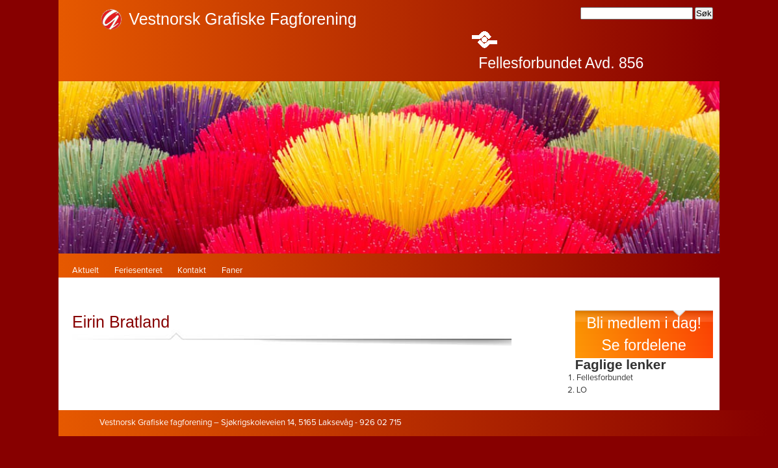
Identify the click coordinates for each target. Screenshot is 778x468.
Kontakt (191, 270)
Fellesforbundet (605, 378)
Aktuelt (85, 270)
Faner (232, 270)
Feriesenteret (138, 270)
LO (582, 390)
